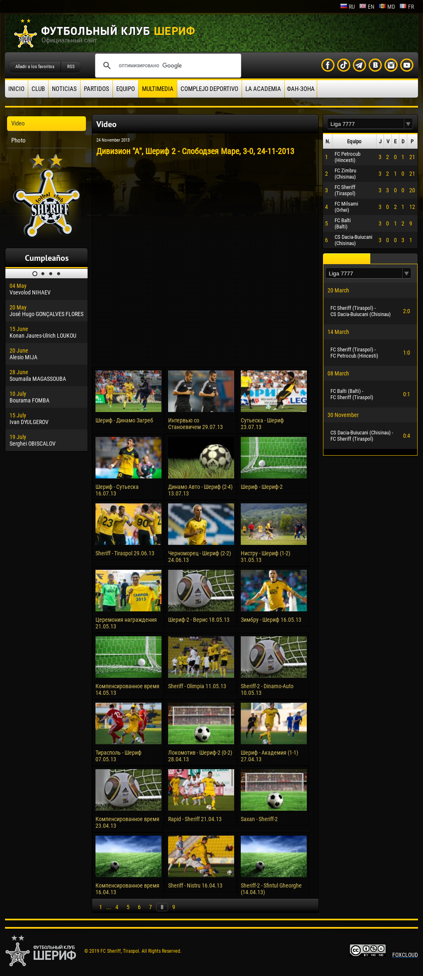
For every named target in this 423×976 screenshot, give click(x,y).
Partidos (96, 89)
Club (38, 89)
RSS (71, 66)
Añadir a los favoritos (34, 66)
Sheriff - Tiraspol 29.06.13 (124, 553)
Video (18, 123)
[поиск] (167, 66)
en (366, 6)
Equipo (125, 89)
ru (347, 6)
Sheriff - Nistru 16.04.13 (195, 885)
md (387, 6)
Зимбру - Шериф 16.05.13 (271, 619)
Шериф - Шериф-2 (262, 486)
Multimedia (158, 89)
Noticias (64, 89)
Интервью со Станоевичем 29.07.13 (195, 423)
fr (406, 6)
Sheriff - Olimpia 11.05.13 (197, 686)
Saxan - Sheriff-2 (259, 819)
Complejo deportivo (209, 89)
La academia (263, 89)
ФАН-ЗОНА (301, 89)
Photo (18, 140)
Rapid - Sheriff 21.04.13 (195, 819)
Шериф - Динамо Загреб (124, 420)
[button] (408, 124)
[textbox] (365, 124)
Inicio (16, 89)
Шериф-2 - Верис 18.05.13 (199, 619)
